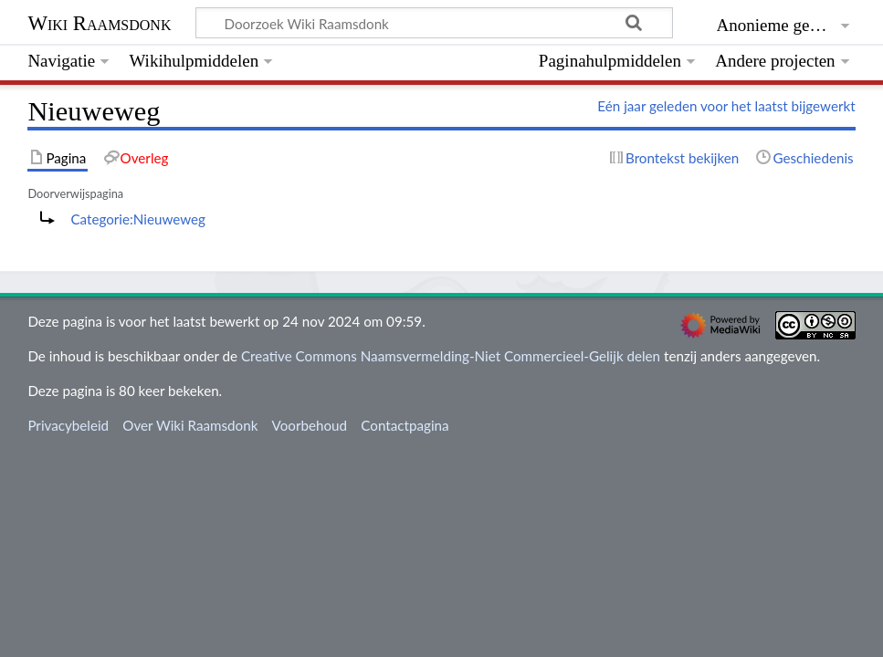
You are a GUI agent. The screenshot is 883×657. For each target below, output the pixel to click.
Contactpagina (404, 425)
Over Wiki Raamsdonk (190, 425)
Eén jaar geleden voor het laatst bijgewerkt (726, 106)
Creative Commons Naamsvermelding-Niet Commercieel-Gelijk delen (450, 356)
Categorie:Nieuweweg (137, 219)
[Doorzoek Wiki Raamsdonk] (434, 22)
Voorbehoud (309, 425)
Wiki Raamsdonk (99, 23)
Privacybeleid (68, 425)
